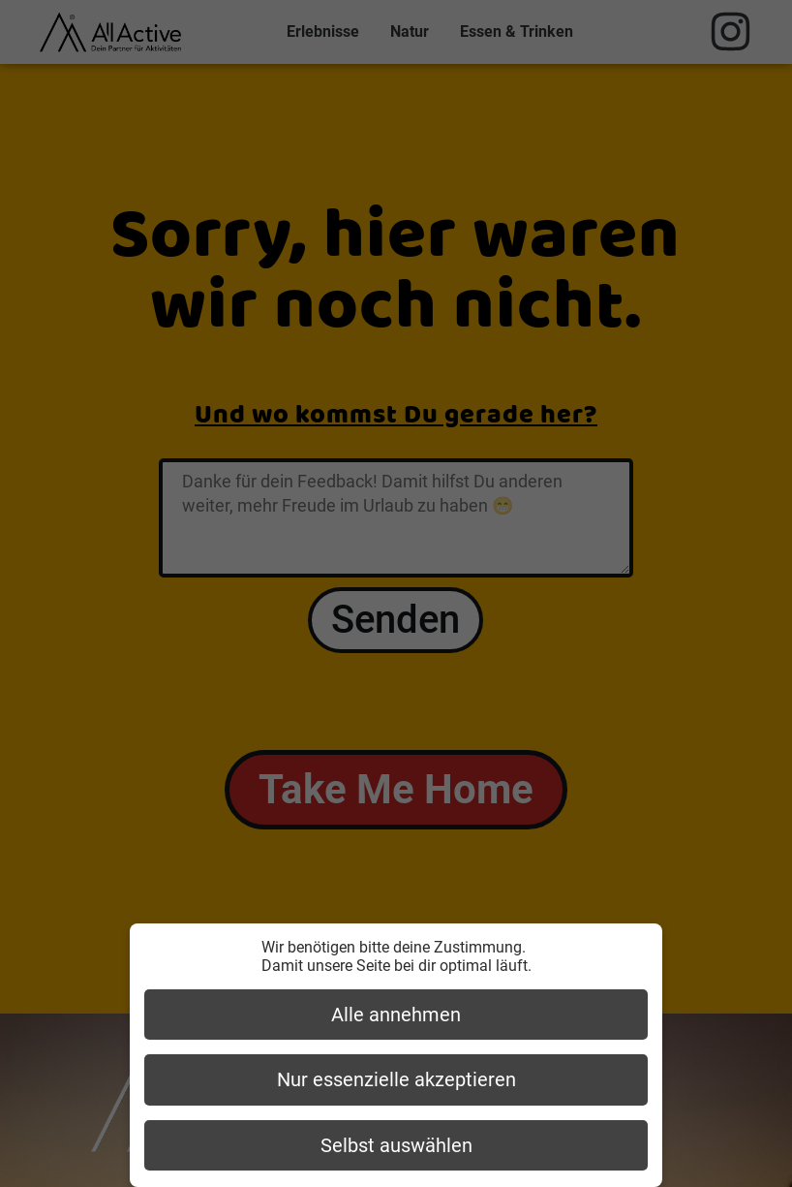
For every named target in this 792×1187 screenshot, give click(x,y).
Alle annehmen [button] (396, 1014)
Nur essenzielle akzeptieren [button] (396, 1079)
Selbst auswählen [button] (396, 1145)
